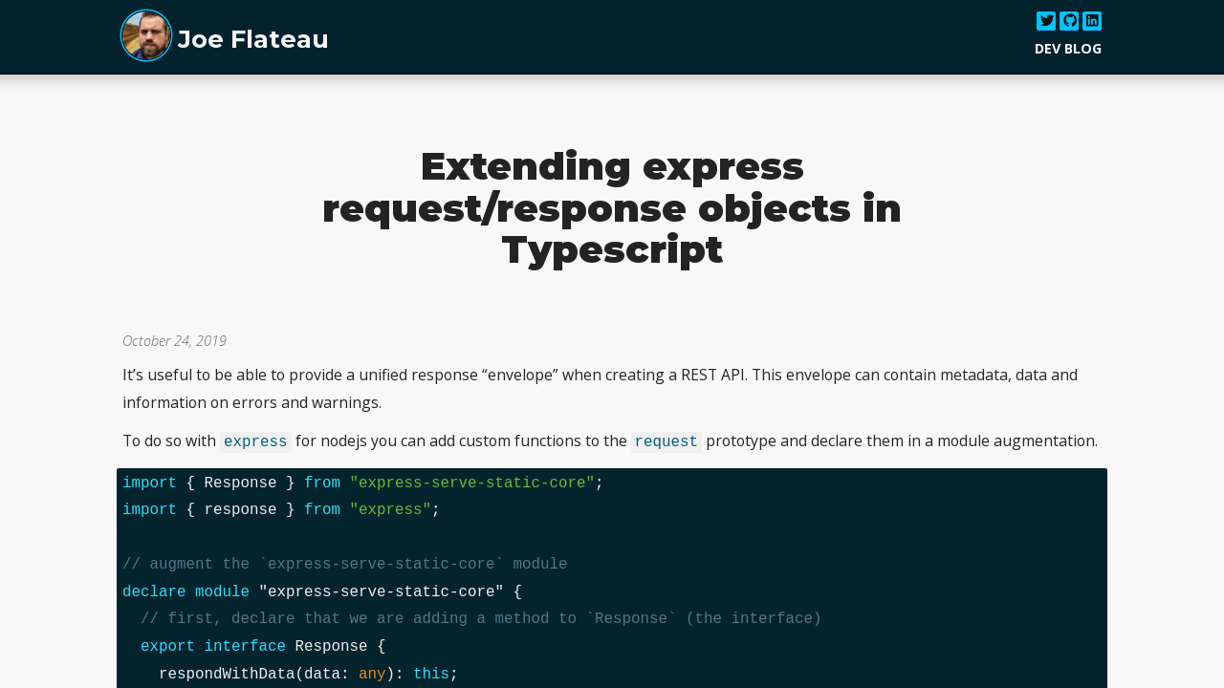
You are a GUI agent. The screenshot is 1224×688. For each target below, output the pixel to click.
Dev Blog (1068, 48)
